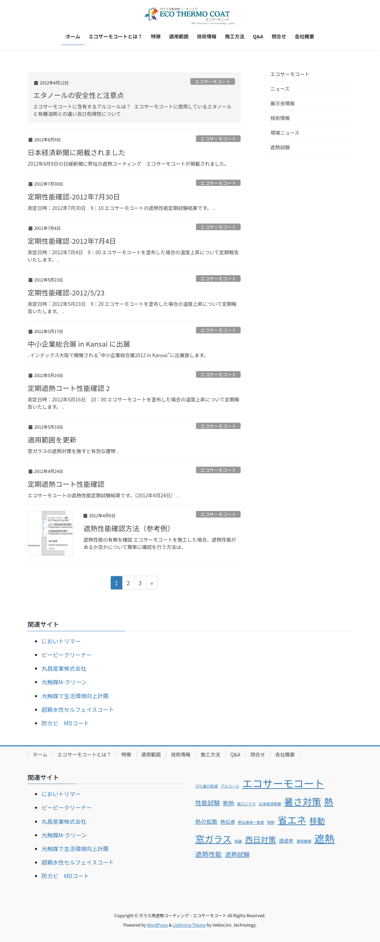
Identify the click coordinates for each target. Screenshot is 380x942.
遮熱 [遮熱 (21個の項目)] (324, 838)
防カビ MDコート (65, 723)
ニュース (280, 88)
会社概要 (285, 754)
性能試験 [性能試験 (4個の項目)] (207, 802)
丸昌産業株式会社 (64, 668)
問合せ (257, 754)
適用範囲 (151, 754)
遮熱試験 (280, 147)
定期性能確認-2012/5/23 (66, 292)
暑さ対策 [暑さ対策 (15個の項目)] (302, 801)
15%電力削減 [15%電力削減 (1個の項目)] (206, 786)
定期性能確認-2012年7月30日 (74, 196)
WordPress (157, 925)
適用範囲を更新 (52, 440)
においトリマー (61, 641)
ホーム (40, 754)
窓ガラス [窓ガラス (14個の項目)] (213, 838)
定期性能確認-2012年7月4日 (72, 241)
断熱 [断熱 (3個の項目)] (228, 803)
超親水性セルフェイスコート (78, 709)
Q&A (235, 754)
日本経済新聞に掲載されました (76, 152)
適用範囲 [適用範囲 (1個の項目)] (304, 841)
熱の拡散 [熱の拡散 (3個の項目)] (206, 821)
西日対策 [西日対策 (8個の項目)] (260, 839)
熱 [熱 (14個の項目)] (328, 801)
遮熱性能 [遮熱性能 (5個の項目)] (208, 854)
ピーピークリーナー (67, 654)
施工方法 (210, 754)
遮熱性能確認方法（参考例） (128, 528)
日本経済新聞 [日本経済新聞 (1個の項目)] (270, 803)
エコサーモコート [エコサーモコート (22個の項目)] (283, 783)
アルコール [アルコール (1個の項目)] (230, 786)
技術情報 (280, 117)
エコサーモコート (213, 81)
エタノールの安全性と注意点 (78, 95)
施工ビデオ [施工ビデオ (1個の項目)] (246, 803)
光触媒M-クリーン (64, 682)
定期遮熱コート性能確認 (66, 484)
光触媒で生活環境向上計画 (75, 696)
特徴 (126, 754)
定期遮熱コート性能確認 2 (72, 388)
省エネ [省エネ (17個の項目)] (292, 820)
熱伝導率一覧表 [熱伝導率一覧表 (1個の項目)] (251, 822)
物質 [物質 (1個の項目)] (271, 822)
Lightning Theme (189, 925)
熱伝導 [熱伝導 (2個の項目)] (227, 821)
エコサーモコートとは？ (84, 754)
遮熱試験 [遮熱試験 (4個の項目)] (237, 854)
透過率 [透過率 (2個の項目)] (286, 840)
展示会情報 (282, 103)
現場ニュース (284, 132)
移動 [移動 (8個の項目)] (317, 820)
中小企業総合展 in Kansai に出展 (79, 344)
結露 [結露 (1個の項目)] (238, 841)
